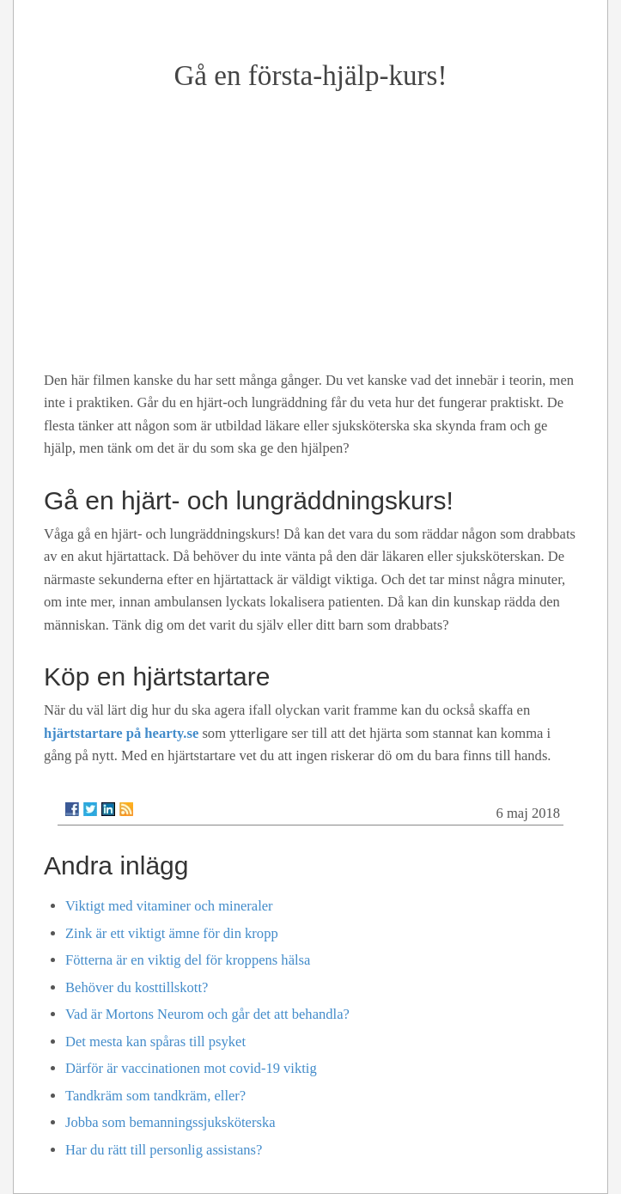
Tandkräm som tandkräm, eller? (155, 1095)
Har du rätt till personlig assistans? (163, 1150)
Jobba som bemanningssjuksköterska (170, 1122)
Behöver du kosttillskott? (136, 987)
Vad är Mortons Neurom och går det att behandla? (207, 1014)
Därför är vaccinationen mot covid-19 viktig (191, 1068)
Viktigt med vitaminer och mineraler (169, 906)
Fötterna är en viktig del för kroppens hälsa (187, 960)
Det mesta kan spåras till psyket (155, 1041)
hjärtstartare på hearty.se (121, 733)
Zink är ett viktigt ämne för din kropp (171, 933)
